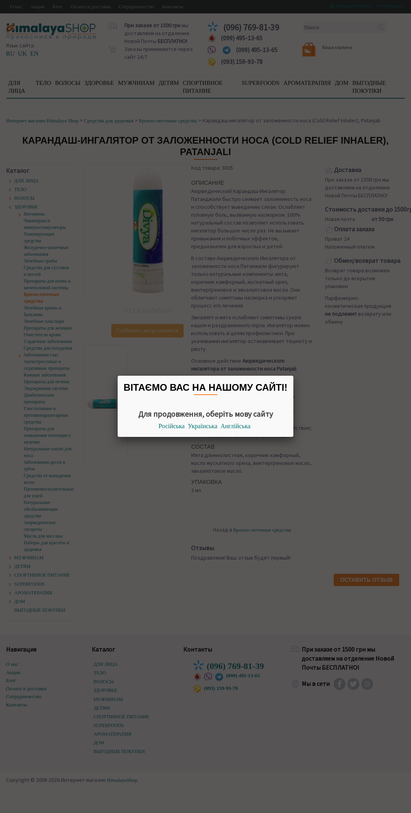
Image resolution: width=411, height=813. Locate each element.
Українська (203, 426)
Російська (172, 426)
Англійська (236, 426)
